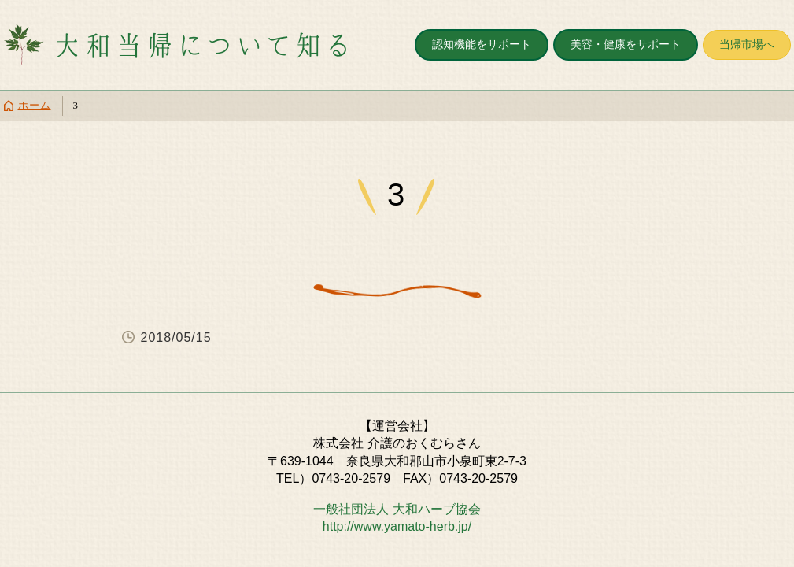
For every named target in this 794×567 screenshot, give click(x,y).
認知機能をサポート (481, 44)
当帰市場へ (746, 44)
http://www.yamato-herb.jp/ (397, 526)
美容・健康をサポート (626, 44)
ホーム (34, 105)
